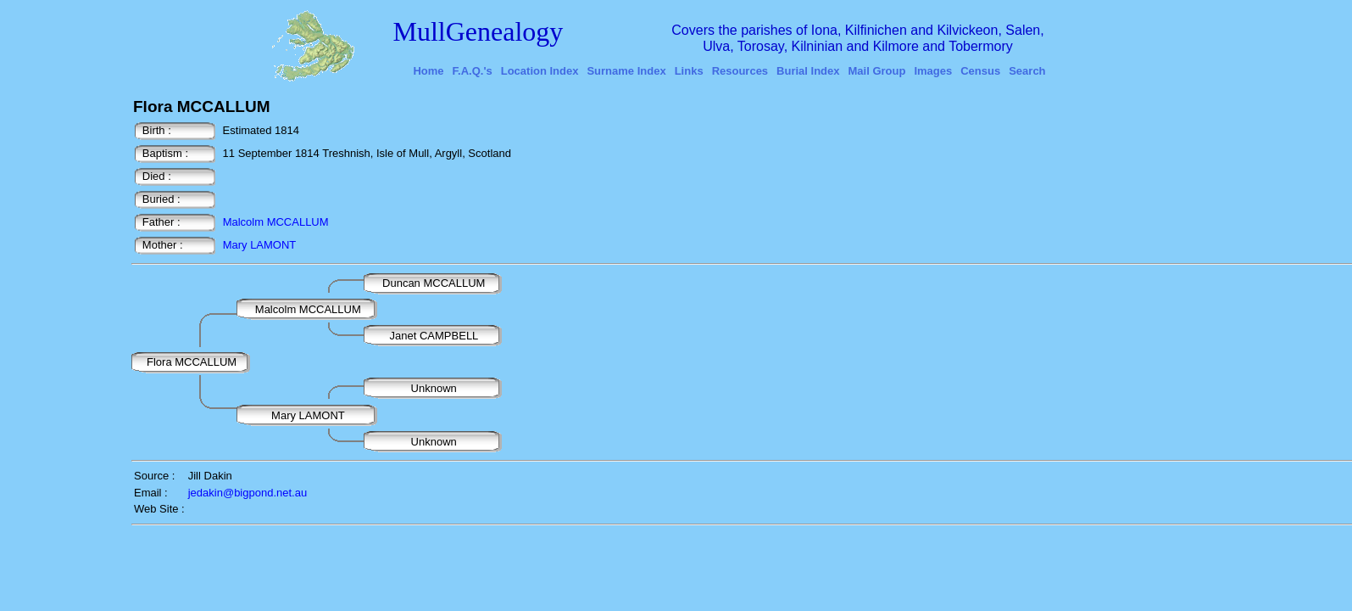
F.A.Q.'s (472, 70)
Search (1027, 70)
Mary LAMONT (259, 244)
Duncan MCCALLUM (435, 283)
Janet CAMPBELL (434, 335)
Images (933, 70)
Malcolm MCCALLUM (276, 222)
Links (689, 70)
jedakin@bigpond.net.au (247, 492)
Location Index (540, 70)
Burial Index (807, 70)
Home (428, 70)
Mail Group (877, 70)
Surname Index (626, 70)
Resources (740, 70)
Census (980, 70)
